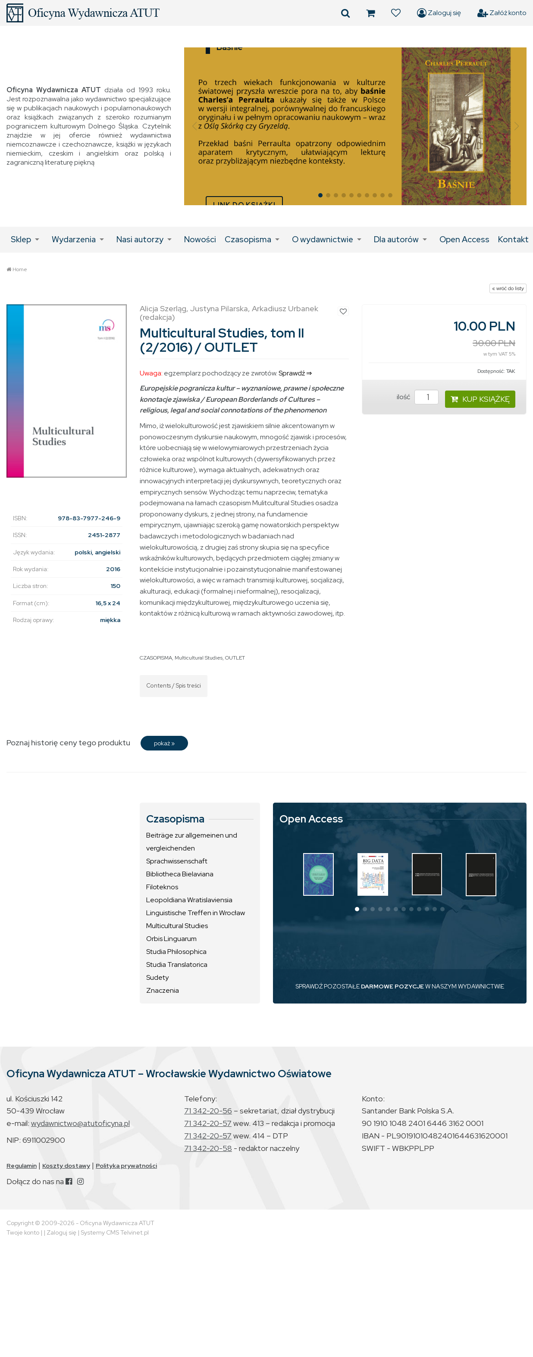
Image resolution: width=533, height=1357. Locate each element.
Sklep (21, 239)
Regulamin (21, 1165)
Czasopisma (248, 239)
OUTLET (235, 657)
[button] (194, 126)
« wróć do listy (508, 288)
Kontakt (513, 239)
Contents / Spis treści (173, 685)
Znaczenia (162, 990)
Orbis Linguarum (171, 938)
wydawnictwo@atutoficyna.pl (80, 1123)
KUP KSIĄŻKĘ (480, 399)
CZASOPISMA (156, 657)
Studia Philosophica (176, 951)
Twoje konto (22, 1232)
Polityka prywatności (126, 1165)
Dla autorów (396, 239)
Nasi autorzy (139, 239)
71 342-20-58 (208, 1148)
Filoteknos (162, 886)
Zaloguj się (439, 13)
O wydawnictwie (322, 239)
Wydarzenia (74, 239)
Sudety (157, 977)
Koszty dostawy (66, 1165)
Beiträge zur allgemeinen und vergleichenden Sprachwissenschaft (191, 848)
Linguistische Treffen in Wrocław (195, 912)
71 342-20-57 (208, 1123)
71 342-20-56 (208, 1111)
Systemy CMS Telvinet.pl (115, 1232)
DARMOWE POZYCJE (392, 986)
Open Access (464, 239)
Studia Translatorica (176, 964)
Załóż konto (502, 13)
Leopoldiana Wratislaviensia (189, 899)
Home (20, 269)
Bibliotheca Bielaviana (179, 874)
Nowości (200, 239)
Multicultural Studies (199, 657)
